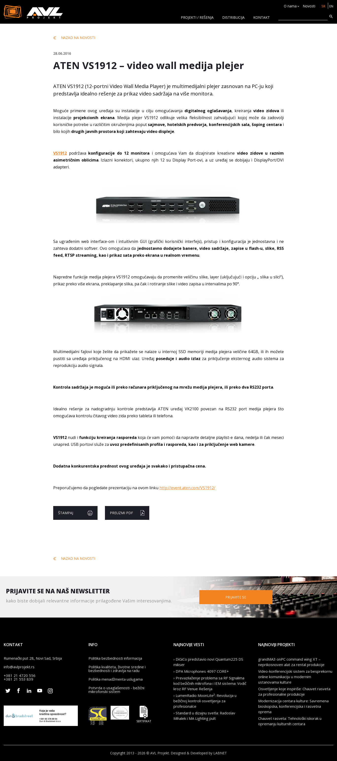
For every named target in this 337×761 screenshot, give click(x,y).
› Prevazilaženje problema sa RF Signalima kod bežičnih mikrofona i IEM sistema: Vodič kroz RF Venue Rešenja (209, 683)
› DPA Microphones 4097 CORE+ (201, 671)
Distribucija (233, 17)
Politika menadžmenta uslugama (115, 679)
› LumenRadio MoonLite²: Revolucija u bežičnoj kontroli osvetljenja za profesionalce (204, 701)
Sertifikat (144, 714)
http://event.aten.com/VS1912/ (187, 487)
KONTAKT (261, 17)
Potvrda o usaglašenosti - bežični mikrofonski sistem (116, 689)
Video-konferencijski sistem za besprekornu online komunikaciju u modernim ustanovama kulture (295, 677)
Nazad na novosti (74, 37)
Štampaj (75, 513)
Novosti (308, 6)
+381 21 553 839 (18, 679)
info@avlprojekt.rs (19, 666)
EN (331, 6)
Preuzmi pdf (127, 513)
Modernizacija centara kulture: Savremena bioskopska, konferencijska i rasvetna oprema (293, 706)
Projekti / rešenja (197, 17)
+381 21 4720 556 (19, 675)
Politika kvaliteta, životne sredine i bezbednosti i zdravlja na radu (117, 668)
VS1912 (60, 153)
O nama (289, 6)
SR (322, 6)
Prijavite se (247, 597)
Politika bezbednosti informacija (115, 658)
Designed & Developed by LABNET (199, 753)
